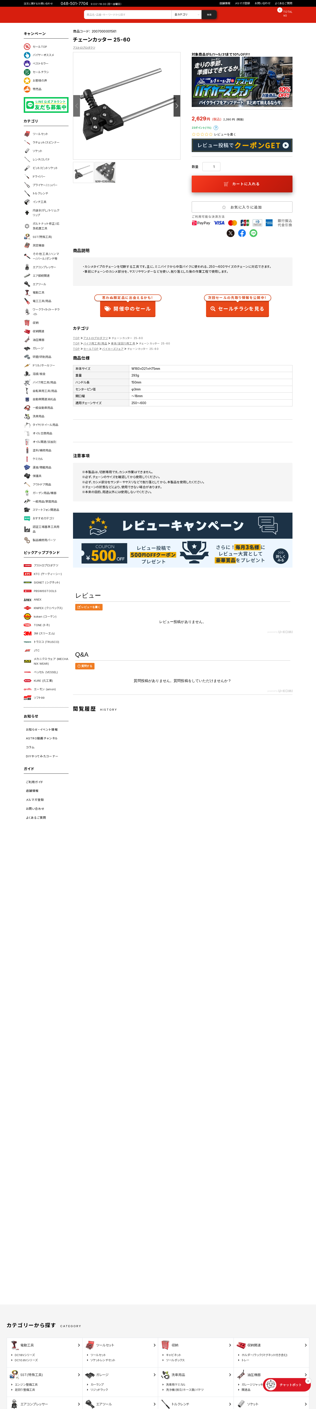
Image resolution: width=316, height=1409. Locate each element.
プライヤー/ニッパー (41, 185)
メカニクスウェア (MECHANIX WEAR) (46, 661)
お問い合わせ (263, 3)
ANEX (33, 599)
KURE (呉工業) (38, 680)
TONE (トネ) (37, 625)
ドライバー (34, 176)
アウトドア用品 (37, 484)
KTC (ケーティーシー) (43, 574)
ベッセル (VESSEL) (41, 672)
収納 (31, 323)
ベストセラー (36, 63)
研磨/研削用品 (37, 356)
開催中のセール (127, 304)
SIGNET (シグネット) (42, 582)
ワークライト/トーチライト (42, 312)
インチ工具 (35, 202)
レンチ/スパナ (37, 159)
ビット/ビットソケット (41, 168)
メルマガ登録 (242, 3)
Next (177, 106)
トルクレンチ (36, 193)
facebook (242, 233)
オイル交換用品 (38, 433)
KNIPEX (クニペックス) (43, 608)
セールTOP (35, 46)
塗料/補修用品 (37, 450)
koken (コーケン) (40, 616)
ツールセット (36, 134)
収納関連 (34, 331)
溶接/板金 (34, 373)
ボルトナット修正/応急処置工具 (42, 226)
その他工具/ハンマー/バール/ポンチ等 (42, 256)
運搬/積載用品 (37, 467)
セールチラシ (36, 72)
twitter (230, 233)
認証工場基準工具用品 (42, 529)
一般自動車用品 (38, 408)
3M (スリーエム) (39, 633)
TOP (76, 338)
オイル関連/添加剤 (40, 442)
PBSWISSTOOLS (40, 591)
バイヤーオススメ (39, 55)
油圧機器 (34, 339)
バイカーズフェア (113, 349)
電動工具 (34, 292)
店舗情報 (224, 3)
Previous (76, 106)
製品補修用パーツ (40, 540)
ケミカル (33, 458)
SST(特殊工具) (38, 236)
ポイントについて (216, 128)
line (253, 233)
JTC (32, 650)
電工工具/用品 (37, 301)
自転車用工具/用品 (40, 391)
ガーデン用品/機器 (40, 493)
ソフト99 (34, 697)
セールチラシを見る (237, 304)
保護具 (32, 476)
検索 (209, 14)
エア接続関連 (37, 275)
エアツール (35, 284)
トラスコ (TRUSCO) (41, 642)
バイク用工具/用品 (40, 382)
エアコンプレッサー (40, 267)
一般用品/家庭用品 (40, 501)
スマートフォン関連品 (41, 510)
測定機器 (34, 245)
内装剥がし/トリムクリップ (42, 213)
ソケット (33, 151)
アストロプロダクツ (41, 565)
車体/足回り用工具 (123, 343)
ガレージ (34, 348)
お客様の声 (35, 80)
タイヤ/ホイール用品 (41, 425)
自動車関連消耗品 (40, 399)
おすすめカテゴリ (39, 518)
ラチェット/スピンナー (42, 142)
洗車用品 (34, 416)
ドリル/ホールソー (39, 365)
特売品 (32, 89)
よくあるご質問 (283, 3)
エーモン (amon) (40, 689)
